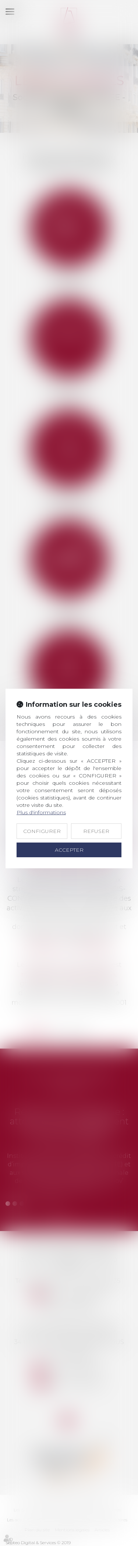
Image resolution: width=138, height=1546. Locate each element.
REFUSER (96, 831)
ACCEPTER (69, 850)
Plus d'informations (41, 812)
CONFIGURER (42, 831)
